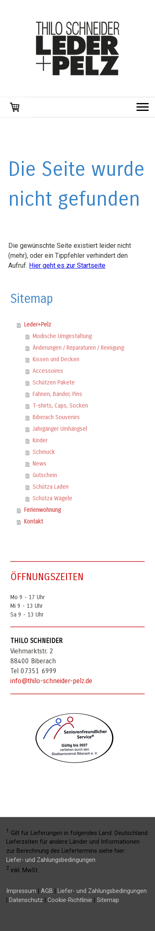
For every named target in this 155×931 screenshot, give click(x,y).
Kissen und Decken (56, 359)
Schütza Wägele (52, 498)
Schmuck (44, 452)
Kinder (40, 440)
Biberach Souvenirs (56, 417)
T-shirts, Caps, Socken (60, 405)
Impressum (21, 891)
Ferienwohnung (42, 509)
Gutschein (45, 475)
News (39, 463)
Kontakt (33, 521)
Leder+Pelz (37, 324)
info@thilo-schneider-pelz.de (51, 681)
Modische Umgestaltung (62, 336)
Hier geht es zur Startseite (67, 265)
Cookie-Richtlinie (70, 900)
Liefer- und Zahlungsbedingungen (50, 860)
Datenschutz (26, 900)
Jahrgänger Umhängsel (60, 428)
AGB (47, 891)
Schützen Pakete (54, 382)
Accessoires (48, 370)
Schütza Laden (51, 486)
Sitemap (108, 900)
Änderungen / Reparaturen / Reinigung (78, 347)
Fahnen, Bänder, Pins (57, 394)
